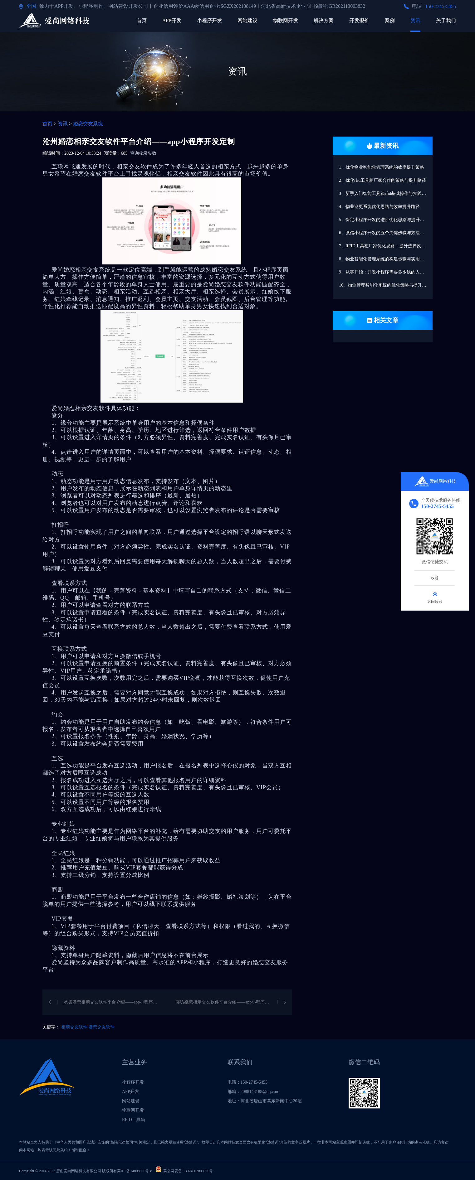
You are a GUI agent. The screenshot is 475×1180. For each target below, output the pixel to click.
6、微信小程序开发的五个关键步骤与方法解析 (383, 232)
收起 (434, 578)
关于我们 (446, 20)
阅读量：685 (116, 153)
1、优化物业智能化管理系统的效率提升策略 (381, 167)
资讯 (415, 20)
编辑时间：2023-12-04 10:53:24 (71, 153)
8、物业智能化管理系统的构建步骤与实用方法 (383, 259)
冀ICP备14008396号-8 (134, 1171)
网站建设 (247, 20)
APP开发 (171, 20)
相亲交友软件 (74, 1027)
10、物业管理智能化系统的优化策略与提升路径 (385, 285)
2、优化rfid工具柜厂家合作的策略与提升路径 (382, 180)
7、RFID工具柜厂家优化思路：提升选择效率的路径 (386, 246)
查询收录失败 (143, 153)
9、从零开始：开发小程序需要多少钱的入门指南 (386, 272)
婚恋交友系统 (88, 123)
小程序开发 (209, 20)
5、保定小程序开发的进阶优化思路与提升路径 (383, 219)
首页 (142, 20)
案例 (390, 20)
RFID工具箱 (133, 1119)
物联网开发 (285, 20)
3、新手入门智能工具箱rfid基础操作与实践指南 (384, 193)
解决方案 (324, 20)
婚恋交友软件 (101, 1027)
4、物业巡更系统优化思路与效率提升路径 (379, 206)
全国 (31, 6)
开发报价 (359, 20)
